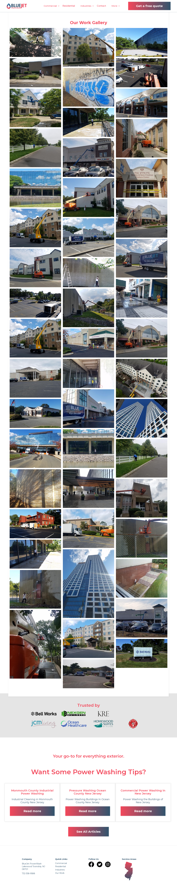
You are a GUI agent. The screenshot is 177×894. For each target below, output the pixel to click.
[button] (50, 6)
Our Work (59, 873)
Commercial (50, 6)
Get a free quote (149, 6)
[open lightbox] (35, 42)
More (114, 6)
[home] (16, 6)
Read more (32, 811)
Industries (85, 6)
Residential (68, 5)
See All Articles (88, 831)
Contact (101, 5)
